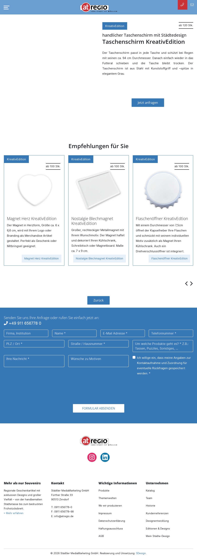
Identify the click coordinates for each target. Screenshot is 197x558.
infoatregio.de (63, 516)
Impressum (105, 513)
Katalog (150, 490)
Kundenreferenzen (157, 513)
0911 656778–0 (63, 507)
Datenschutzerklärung (111, 520)
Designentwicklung (157, 520)
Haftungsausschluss (110, 528)
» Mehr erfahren (13, 513)
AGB (101, 536)
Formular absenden (98, 408)
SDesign (141, 553)
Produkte (103, 490)
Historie (150, 505)
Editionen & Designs (158, 528)
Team (149, 498)
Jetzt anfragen (148, 102)
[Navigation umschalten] (6, 7)
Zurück (98, 300)
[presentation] (187, 283)
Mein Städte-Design (158, 536)
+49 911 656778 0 (22, 323)
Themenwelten (107, 498)
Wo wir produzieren (110, 505)
